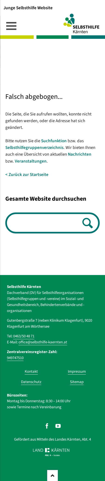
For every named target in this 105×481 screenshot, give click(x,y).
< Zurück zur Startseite (26, 175)
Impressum (77, 371)
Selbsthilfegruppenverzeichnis (34, 148)
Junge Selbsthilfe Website (28, 8)
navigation (11, 26)
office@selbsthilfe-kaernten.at (42, 342)
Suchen (86, 223)
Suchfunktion (54, 141)
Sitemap (77, 382)
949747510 (15, 358)
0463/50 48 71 (23, 336)
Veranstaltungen (31, 161)
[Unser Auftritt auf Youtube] (58, 426)
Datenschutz (31, 382)
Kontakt (31, 371)
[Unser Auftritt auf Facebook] (47, 426)
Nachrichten (79, 154)
